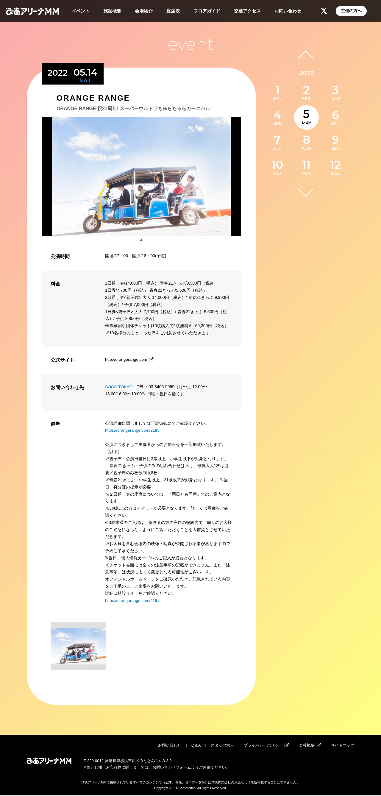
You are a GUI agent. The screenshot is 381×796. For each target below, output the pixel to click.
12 (335, 165)
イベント (81, 10)
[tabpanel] (141, 176)
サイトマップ (342, 746)
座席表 (173, 10)
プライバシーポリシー (263, 746)
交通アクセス (247, 10)
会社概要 (307, 746)
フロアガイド (206, 10)
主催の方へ (351, 10)
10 (277, 165)
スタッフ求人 (222, 746)
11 (306, 165)
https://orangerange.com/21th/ (133, 430)
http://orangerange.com (130, 359)
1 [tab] (141, 241)
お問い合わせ (287, 10)
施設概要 (112, 10)
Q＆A (196, 746)
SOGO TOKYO (119, 386)
